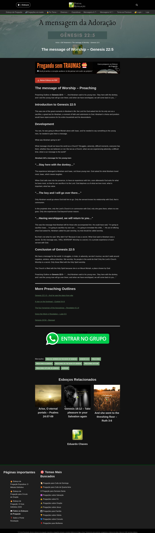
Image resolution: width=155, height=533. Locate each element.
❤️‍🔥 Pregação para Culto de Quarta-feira (55, 482)
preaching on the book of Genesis (49, 363)
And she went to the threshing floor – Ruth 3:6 (107, 412)
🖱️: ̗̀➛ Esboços (23, 5)
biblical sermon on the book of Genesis (61, 359)
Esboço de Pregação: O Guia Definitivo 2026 (17, 499)
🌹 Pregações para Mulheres (51, 518)
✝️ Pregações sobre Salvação (52, 490)
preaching (95, 359)
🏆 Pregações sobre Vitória (50, 510)
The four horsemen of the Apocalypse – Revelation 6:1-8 (56, 308)
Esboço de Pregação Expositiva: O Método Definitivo (19, 479)
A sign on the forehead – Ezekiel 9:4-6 (49, 302)
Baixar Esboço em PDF (47, 80)
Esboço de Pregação (15, 12)
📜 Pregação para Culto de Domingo (54, 478)
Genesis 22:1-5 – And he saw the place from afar (53, 295)
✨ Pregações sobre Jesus (50, 502)
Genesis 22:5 (83, 359)
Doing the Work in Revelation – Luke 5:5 (50, 314)
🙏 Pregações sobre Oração (51, 499)
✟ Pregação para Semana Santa (52, 486)
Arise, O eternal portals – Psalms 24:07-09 (48, 408)
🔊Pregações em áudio (35, 12)
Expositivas (76, 12)
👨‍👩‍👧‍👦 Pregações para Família (50, 506)
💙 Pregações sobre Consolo (51, 514)
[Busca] (137, 5)
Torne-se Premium (123, 12)
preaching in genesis (109, 359)
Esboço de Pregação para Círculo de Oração (19, 489)
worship (110, 363)
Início (57, 42)
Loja (146, 12)
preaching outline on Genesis (93, 363)
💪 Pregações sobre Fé (49, 494)
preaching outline (72, 363)
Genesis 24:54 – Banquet (45, 320)
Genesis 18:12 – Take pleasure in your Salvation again (77, 408)
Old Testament (66, 42)
